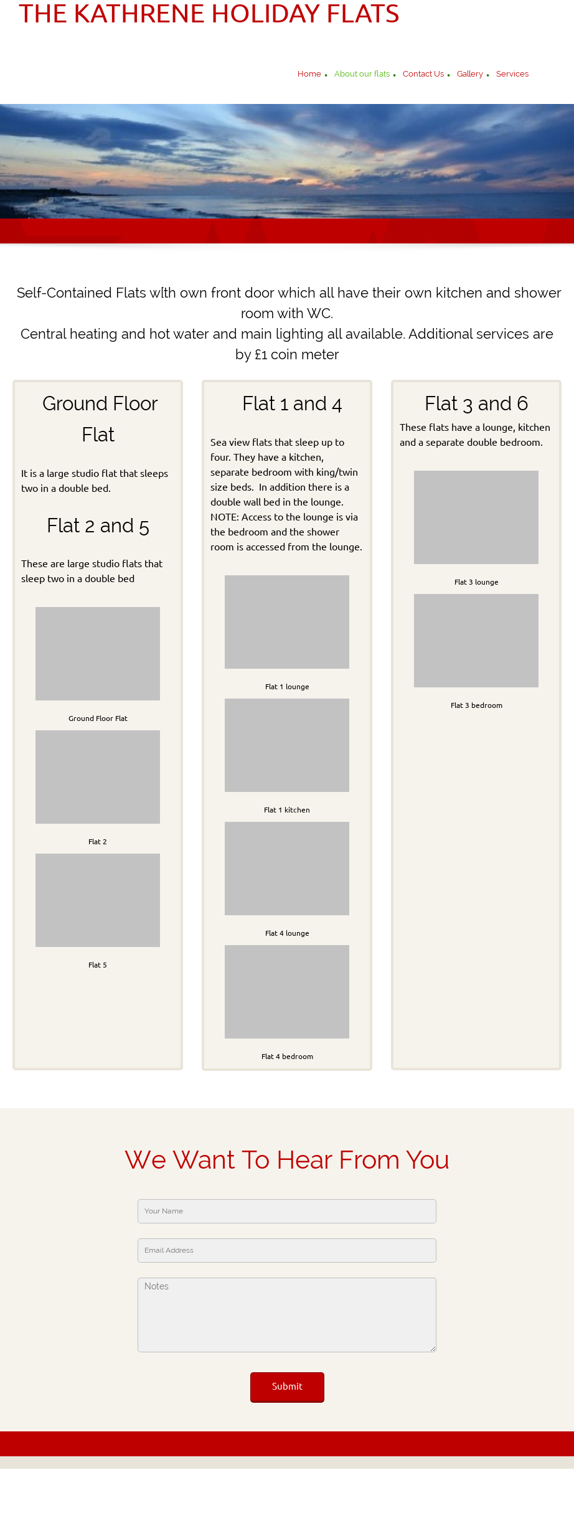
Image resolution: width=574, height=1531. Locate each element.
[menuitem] (309, 75)
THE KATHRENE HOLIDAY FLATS (209, 13)
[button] (97, 662)
